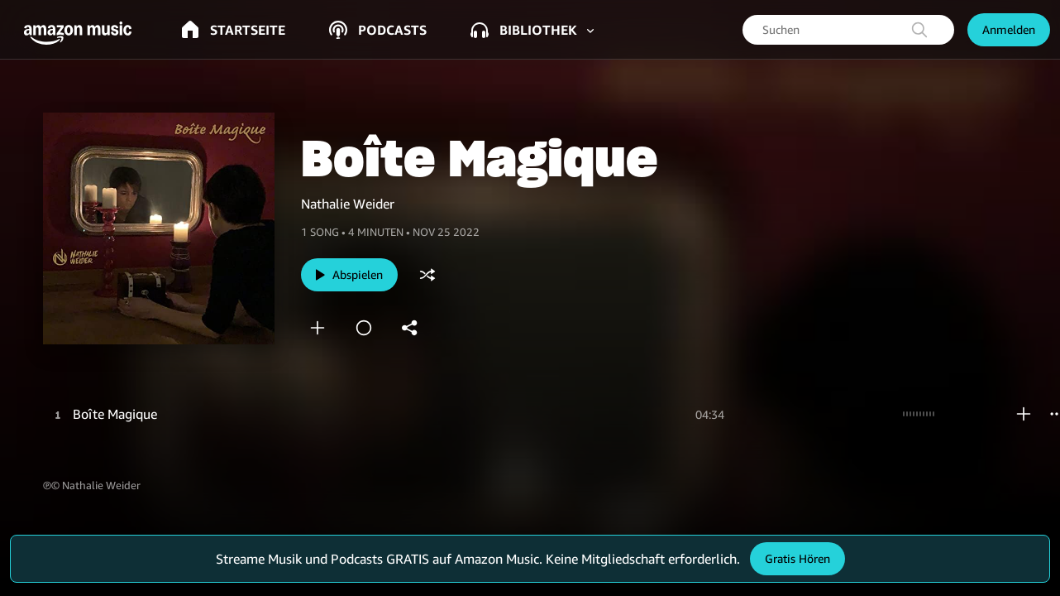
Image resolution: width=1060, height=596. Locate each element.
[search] (919, 29)
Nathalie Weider (347, 203)
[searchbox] (848, 30)
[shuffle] (427, 274)
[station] (363, 327)
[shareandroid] (410, 327)
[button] (83, 33)
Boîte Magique (115, 414)
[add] (317, 327)
